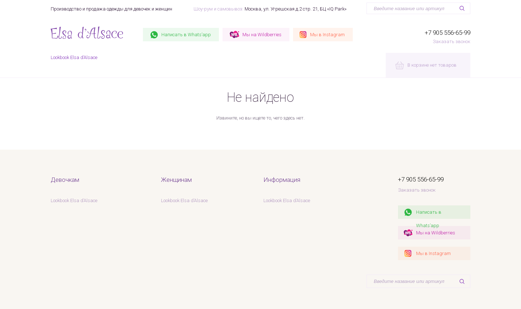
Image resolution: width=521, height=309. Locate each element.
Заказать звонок (451, 41)
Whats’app (186, 34)
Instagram (327, 34)
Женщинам (176, 179)
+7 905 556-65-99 (447, 32)
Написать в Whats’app (428, 214)
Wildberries (261, 34)
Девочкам (65, 179)
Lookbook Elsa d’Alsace (74, 57)
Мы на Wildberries (435, 232)
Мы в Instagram (433, 253)
